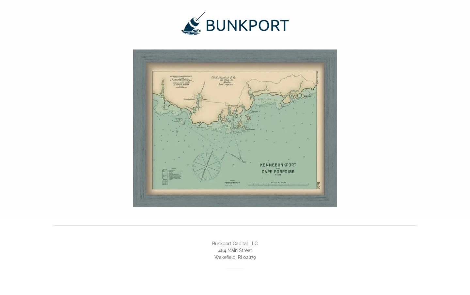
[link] (235, 23)
